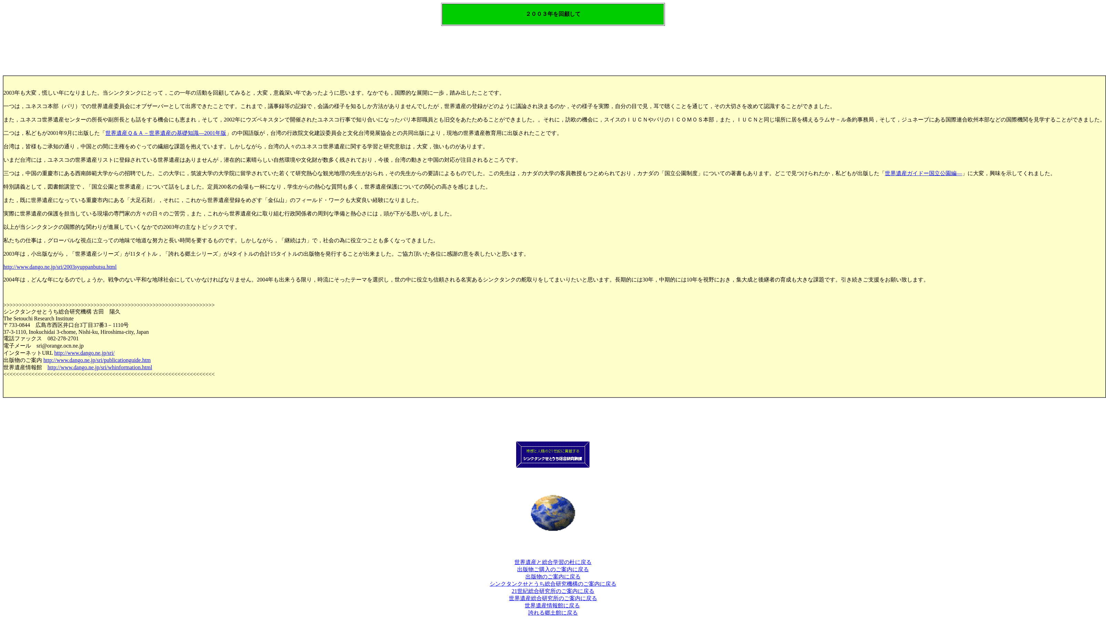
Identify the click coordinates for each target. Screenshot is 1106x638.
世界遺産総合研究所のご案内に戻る (553, 598)
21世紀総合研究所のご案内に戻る (553, 591)
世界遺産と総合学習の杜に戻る (553, 562)
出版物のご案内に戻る (553, 576)
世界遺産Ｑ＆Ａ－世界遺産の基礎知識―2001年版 (165, 133)
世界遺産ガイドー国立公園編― (923, 173)
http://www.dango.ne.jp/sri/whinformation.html (100, 367)
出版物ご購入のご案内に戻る (553, 569)
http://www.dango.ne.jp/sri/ (84, 353)
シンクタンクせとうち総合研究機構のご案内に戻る (553, 584)
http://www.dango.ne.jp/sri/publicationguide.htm (97, 360)
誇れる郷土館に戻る (553, 613)
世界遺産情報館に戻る (552, 605)
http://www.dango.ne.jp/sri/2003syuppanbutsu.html (60, 267)
